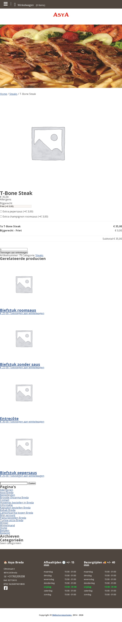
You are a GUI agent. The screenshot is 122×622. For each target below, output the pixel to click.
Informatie (6, 505)
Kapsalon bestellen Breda (15, 507)
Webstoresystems (61, 615)
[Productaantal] (13, 249)
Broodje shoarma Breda (14, 497)
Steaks (13, 94)
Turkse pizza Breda (11, 520)
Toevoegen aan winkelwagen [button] (26, 313)
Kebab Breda (7, 510)
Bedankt (5, 533)
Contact (4, 500)
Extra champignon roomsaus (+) (24, 216)
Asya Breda (6, 492)
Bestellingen (7, 495)
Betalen (4, 530)
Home (3, 94)
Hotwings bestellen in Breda (17, 502)
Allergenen (6, 490)
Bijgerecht (6, 203)
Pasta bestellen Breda (13, 518)
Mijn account (7, 515)
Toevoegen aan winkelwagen (13, 252)
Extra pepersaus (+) (16, 211)
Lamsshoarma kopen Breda (16, 512)
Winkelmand (7, 525)
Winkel (4, 523)
